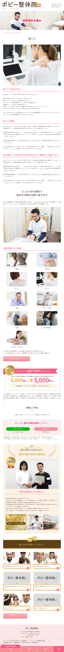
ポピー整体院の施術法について (15, 358)
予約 (45, 649)
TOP (4, 32)
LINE (29, 649)
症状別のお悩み (12, 32)
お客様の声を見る (14, 616)
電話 (10, 648)
